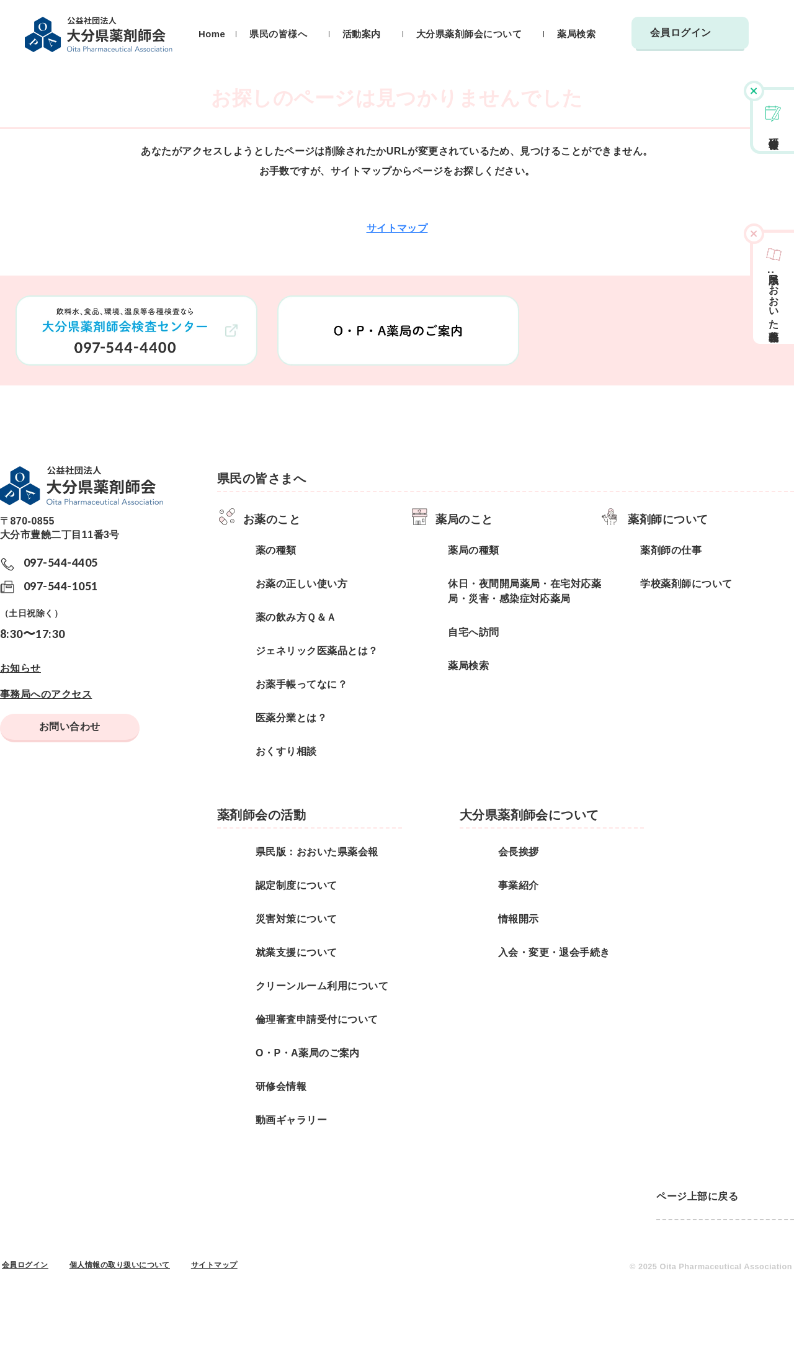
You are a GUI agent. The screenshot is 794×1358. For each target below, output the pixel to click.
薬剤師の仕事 (671, 550)
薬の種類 (276, 550)
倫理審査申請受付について (317, 1019)
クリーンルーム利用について (322, 986)
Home (211, 34)
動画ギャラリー (291, 1120)
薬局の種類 (473, 550)
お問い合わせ (69, 726)
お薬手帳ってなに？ (301, 684)
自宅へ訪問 (473, 632)
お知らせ (20, 668)
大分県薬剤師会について (469, 34)
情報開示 (518, 919)
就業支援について (296, 952)
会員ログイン (680, 32)
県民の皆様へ (278, 34)
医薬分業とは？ (291, 718)
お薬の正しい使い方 (301, 583)
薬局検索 (576, 34)
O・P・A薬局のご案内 (308, 1053)
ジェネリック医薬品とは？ (317, 650)
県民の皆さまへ (261, 478)
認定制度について (296, 885)
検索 (763, 39)
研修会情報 (774, 131)
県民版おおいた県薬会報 (774, 296)
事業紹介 (518, 885)
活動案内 (361, 34)
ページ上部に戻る (697, 1196)
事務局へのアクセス (46, 694)
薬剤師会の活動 (261, 815)
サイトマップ (397, 228)
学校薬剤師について (686, 583)
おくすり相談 (286, 751)
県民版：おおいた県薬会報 (317, 852)
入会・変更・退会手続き (554, 952)
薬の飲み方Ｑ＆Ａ (296, 617)
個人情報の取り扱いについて (119, 1265)
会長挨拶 (518, 852)
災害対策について (296, 919)
